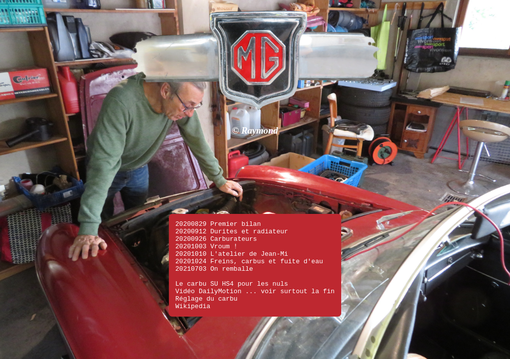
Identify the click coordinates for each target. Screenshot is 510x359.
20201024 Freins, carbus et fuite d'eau (249, 251)
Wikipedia (192, 305)
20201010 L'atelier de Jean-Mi (231, 242)
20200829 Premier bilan (218, 206)
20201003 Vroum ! (206, 233)
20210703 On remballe (214, 260)
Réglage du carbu (206, 296)
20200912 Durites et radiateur (231, 215)
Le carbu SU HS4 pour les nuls (231, 278)
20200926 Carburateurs (216, 224)
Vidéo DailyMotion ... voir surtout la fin (255, 287)
